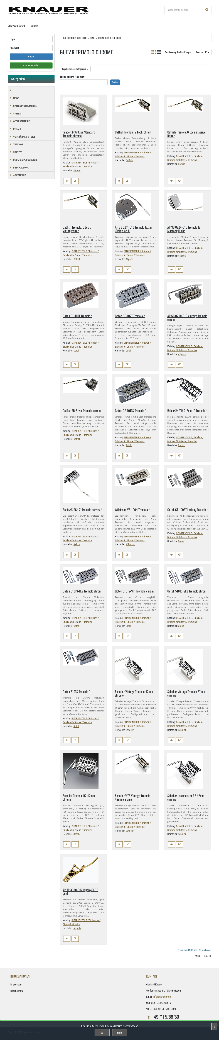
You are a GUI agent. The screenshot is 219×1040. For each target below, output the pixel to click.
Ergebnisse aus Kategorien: (75, 69)
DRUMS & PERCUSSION (25, 159)
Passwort (14, 47)
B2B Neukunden (31, 65)
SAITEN (17, 113)
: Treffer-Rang (178, 52)
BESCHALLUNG (21, 167)
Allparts (129, 259)
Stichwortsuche (16, 25)
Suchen (115, 82)
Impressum (16, 984)
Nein (119, 1032)
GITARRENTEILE (21, 121)
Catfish (129, 160)
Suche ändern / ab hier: (72, 76)
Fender (76, 170)
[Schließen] (214, 1026)
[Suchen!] (207, 10)
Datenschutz (16, 990)
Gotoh (76, 350)
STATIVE (17, 152)
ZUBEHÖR (18, 144)
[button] (66, 181)
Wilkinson (130, 544)
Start (92, 38)
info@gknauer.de (162, 996)
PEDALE (17, 129)
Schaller (130, 730)
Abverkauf (19, 175)
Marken (34, 25)
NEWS (16, 98)
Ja (102, 1032)
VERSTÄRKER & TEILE (24, 136)
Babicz (181, 445)
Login (12, 39)
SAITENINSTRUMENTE (25, 105)
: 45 (202, 52)
